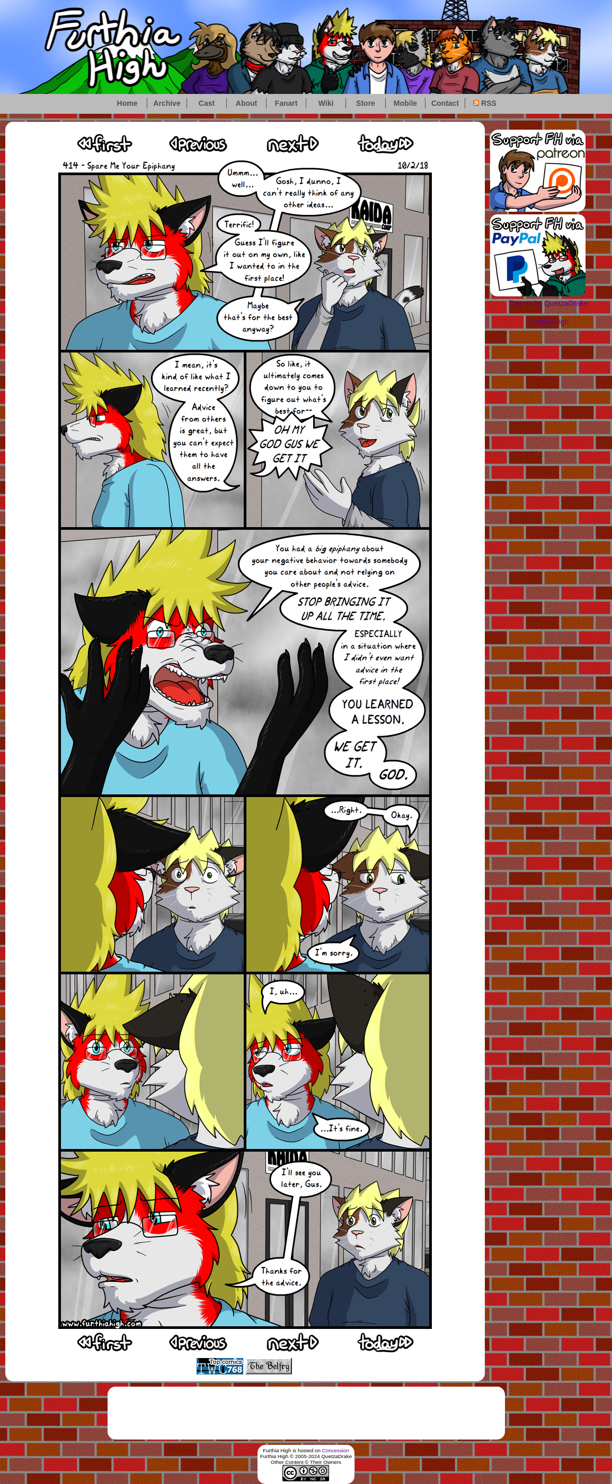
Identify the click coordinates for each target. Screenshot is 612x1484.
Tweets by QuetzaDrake (548, 303)
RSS (484, 103)
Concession (335, 1450)
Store (365, 103)
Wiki (326, 103)
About (246, 103)
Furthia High (548, 322)
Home (127, 103)
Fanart (286, 103)
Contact (445, 103)
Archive (166, 103)
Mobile (405, 103)
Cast (207, 103)
